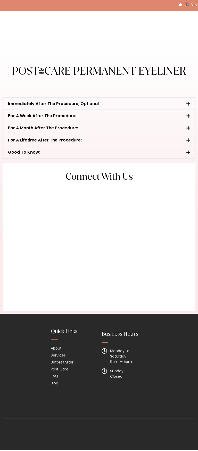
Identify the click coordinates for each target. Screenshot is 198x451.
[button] (99, 111)
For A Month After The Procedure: (43, 135)
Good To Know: (24, 160)
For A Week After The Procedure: (42, 123)
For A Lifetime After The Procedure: (45, 148)
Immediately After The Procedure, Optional (53, 111)
